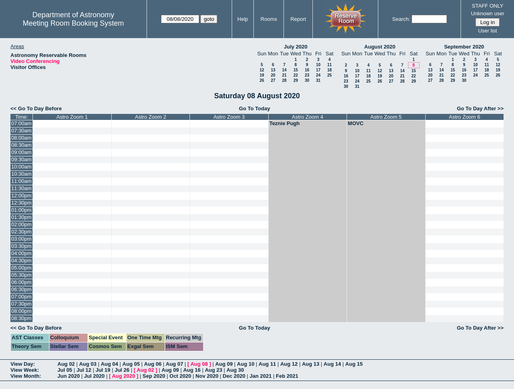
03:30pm (21, 246)
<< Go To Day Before (36, 108)
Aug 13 (310, 364)
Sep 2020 (154, 376)
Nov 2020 (207, 376)
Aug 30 (235, 370)
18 (329, 70)
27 (273, 80)
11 (329, 65)
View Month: (25, 376)
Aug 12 (289, 364)
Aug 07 (174, 364)
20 (273, 75)
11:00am (21, 181)
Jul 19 (103, 370)
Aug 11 (267, 364)
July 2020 (296, 47)
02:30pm (21, 232)
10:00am (21, 167)
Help (242, 19)
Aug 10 (245, 364)
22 (296, 75)
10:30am (21, 174)
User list (487, 31)
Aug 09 (224, 364)
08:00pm (21, 311)
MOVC (355, 123)
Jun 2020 (68, 376)
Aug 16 (191, 370)
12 (261, 70)
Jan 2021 (261, 376)
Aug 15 (354, 364)
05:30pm (21, 275)
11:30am (21, 188)
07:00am (21, 123)
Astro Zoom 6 (464, 117)
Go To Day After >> (480, 108)
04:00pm (21, 253)
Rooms (269, 19)
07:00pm (21, 297)
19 (261, 75)
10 (318, 65)
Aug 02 (66, 364)
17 (318, 70)
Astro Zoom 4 (307, 117)
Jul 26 (121, 370)
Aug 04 (109, 364)
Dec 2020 (234, 376)
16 (307, 70)
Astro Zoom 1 (72, 117)
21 (284, 75)
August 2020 (379, 47)
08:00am (21, 138)
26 (261, 80)
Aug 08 (199, 364)
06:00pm (21, 282)
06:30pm (21, 289)
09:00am (21, 152)
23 (307, 75)
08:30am (21, 145)
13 (273, 70)
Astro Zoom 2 (150, 117)
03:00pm (21, 239)
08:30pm (21, 318)
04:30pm (21, 260)
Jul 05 (64, 370)
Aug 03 (87, 364)
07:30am (21, 131)
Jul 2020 (94, 376)
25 (329, 75)
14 (284, 70)
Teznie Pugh (284, 123)
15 (296, 70)
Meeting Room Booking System (73, 23)
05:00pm (21, 268)
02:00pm (21, 224)
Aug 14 (332, 364)
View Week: (24, 370)
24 (318, 75)
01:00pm (21, 210)
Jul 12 (83, 370)
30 (307, 80)
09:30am (21, 159)
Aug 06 (152, 364)
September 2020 (464, 47)
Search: (401, 19)
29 (296, 80)
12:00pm (21, 195)
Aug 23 (213, 370)
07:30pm (21, 304)
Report (298, 19)
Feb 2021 (287, 376)
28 (284, 80)
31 (318, 80)
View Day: (22, 364)
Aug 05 (131, 364)
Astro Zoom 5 (386, 117)
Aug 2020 (123, 376)
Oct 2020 (180, 376)
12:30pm (21, 203)
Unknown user (487, 13)
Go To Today (254, 108)
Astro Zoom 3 (229, 117)
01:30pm (21, 217)
